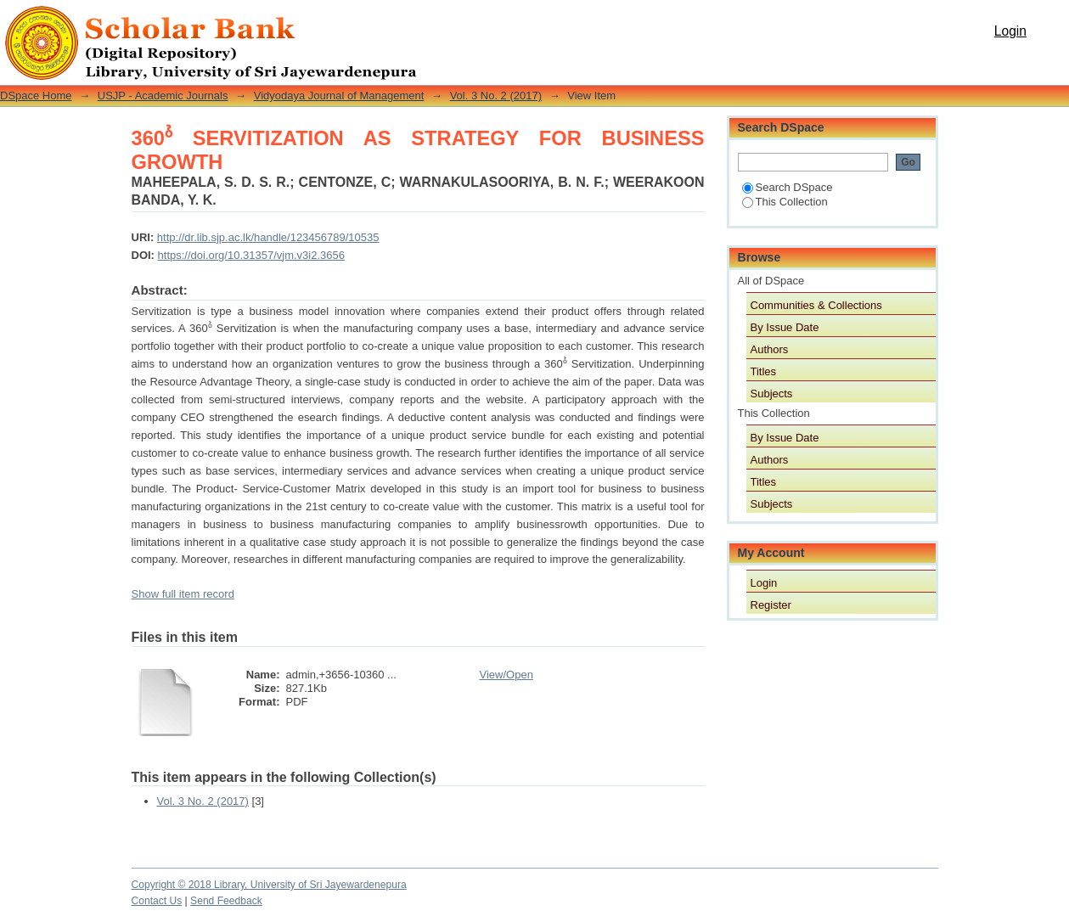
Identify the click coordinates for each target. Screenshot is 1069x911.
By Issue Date (785, 327)
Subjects (772, 393)
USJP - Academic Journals (163, 95)
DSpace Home (36, 95)
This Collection (785, 201)
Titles (764, 371)
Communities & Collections (816, 305)
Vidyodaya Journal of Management (339, 95)
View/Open (506, 674)
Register (771, 605)
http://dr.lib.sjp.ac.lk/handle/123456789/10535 (268, 237)
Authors (770, 349)
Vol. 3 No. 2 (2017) (496, 95)
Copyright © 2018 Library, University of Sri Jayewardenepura (269, 885)
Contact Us (157, 901)
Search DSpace (787, 187)
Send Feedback (226, 901)
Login (1010, 31)
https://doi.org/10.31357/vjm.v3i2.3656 (251, 255)
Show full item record (183, 594)
